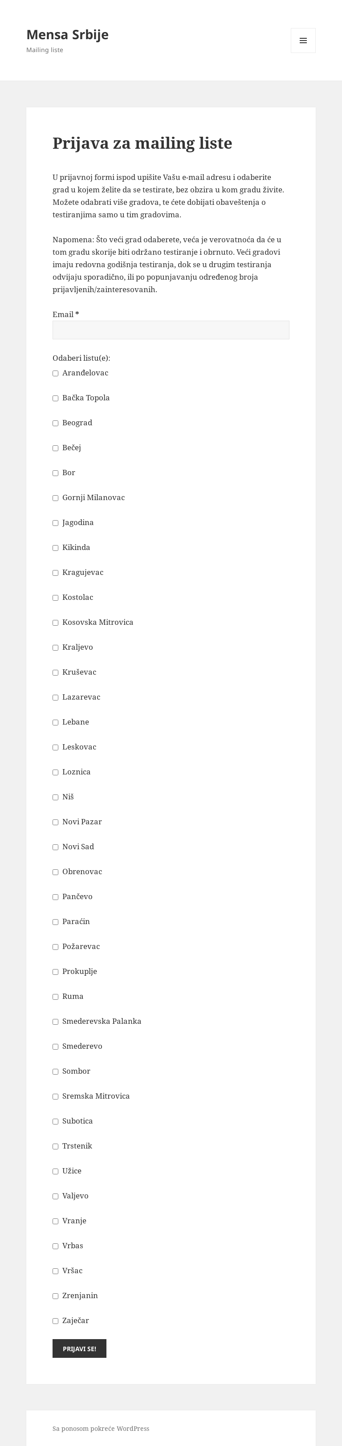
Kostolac (73, 597)
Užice (67, 1170)
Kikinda (71, 547)
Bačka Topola (81, 397)
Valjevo (71, 1195)
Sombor (71, 1071)
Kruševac (74, 672)
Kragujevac (78, 572)
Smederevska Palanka (97, 1021)
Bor (64, 472)
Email (66, 314)
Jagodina (73, 522)
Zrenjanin (75, 1295)
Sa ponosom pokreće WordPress (101, 1428)
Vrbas (68, 1245)
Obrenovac (77, 871)
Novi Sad (73, 846)
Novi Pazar (77, 821)
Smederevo (77, 1046)
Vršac (67, 1270)
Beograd (72, 422)
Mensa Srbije (67, 34)
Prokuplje (75, 971)
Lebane (71, 722)
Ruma (68, 996)
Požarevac (76, 946)
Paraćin (71, 921)
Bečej (67, 447)
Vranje (69, 1220)
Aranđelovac (80, 372)
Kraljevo (73, 647)
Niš (63, 796)
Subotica (73, 1121)
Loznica (72, 771)
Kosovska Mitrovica (93, 622)
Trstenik (72, 1146)
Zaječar (71, 1320)
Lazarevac (76, 697)
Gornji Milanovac (89, 497)
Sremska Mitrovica (91, 1096)
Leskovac (74, 746)
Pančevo (73, 896)
